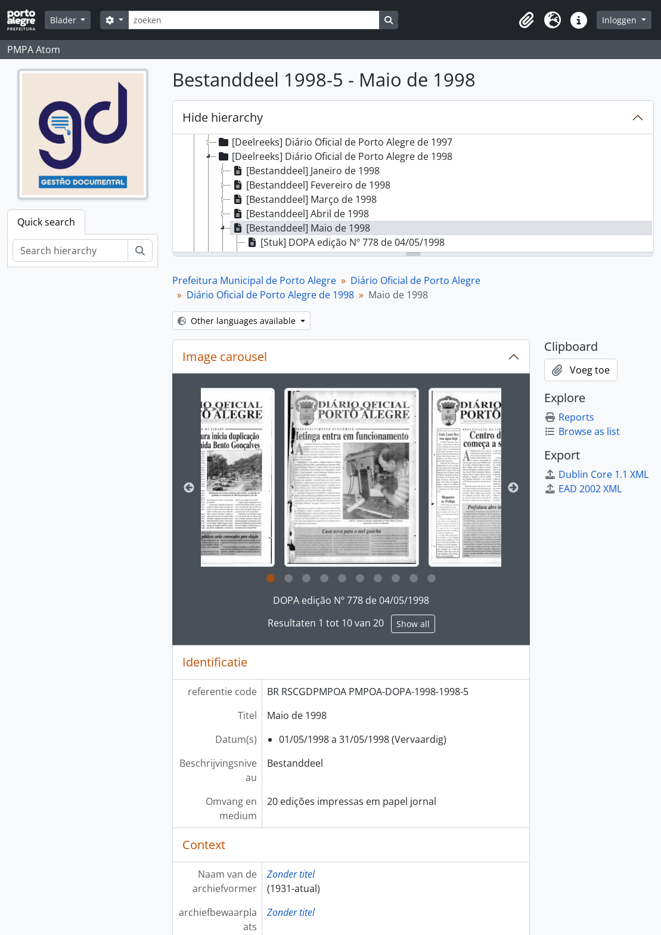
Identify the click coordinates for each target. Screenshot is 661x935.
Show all (413, 623)
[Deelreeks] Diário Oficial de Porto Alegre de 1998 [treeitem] (334, 156)
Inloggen (620, 20)
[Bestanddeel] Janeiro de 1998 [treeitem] (305, 170)
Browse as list (582, 431)
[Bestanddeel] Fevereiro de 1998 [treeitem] (310, 185)
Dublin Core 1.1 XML (596, 474)
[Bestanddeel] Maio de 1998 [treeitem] (300, 228)
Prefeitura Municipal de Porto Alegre (254, 280)
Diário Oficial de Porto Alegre (415, 280)
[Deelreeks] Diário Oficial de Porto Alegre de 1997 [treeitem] (334, 142)
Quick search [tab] (46, 222)
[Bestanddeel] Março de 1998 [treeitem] (304, 199)
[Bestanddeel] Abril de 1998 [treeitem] (300, 213)
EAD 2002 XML (583, 488)
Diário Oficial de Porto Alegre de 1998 (270, 294)
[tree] (413, 194)
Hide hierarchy (222, 117)
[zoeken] (254, 20)
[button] (526, 20)
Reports (569, 417)
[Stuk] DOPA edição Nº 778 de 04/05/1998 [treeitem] (345, 242)
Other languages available (238, 320)
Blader (64, 20)
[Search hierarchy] (70, 250)
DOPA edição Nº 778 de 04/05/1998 (351, 600)
